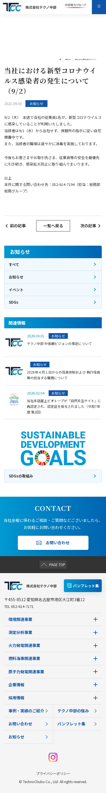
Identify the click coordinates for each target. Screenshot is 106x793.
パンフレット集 (77, 723)
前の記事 (15, 225)
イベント (53, 289)
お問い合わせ (28, 723)
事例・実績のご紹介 (28, 710)
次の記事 (90, 225)
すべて (53, 264)
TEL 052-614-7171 (19, 606)
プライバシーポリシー (53, 773)
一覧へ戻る (53, 225)
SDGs (53, 302)
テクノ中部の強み (77, 710)
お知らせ (40, 59)
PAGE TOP (53, 564)
